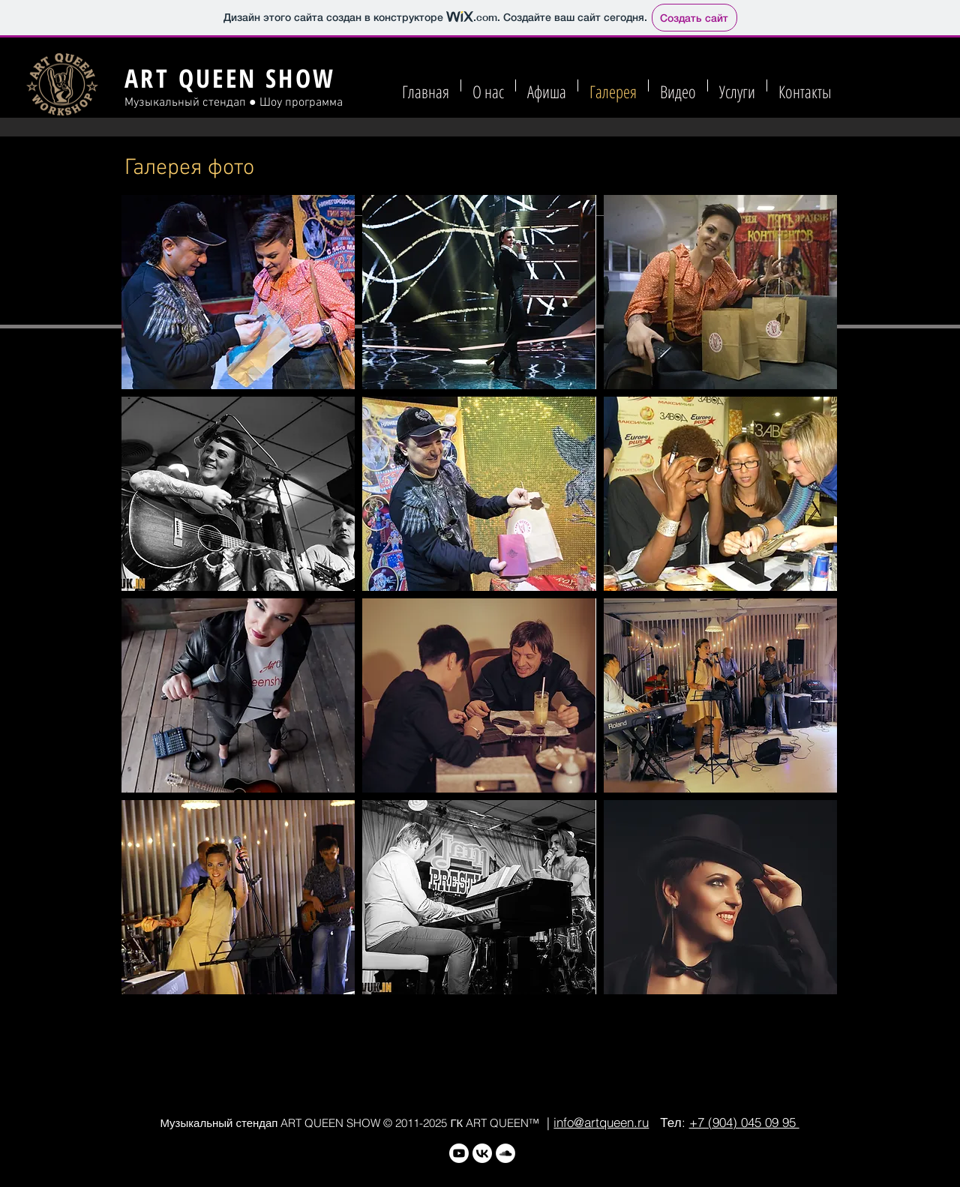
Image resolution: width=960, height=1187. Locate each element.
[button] (238, 292)
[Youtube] (459, 1153)
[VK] (482, 1153)
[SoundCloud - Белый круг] (505, 1153)
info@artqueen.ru (601, 1122)
